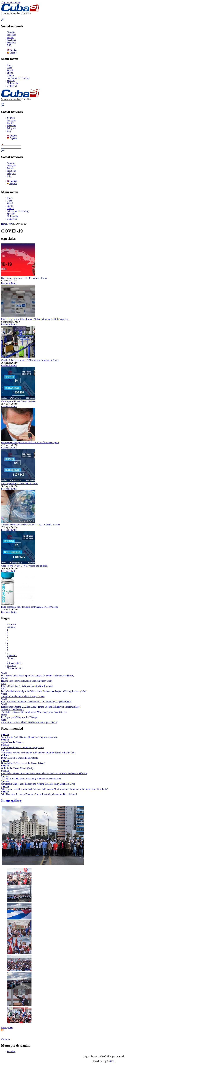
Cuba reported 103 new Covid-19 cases (19, 483)
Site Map (11, 1051)
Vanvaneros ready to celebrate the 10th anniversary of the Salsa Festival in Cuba (38, 752)
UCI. (112, 1061)
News (11, 224)
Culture (10, 75)
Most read (11, 665)
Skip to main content (10, 2)
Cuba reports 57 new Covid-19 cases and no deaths (24, 566)
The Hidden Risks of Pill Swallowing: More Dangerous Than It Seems (33, 712)
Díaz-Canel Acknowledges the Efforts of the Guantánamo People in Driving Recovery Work (44, 691)
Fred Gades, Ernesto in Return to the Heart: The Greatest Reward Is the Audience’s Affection (44, 773)
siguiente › (12, 655)
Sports (10, 73)
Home (10, 65)
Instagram (11, 35)
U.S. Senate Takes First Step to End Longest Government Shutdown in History (37, 675)
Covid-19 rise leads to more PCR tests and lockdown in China (29, 360)
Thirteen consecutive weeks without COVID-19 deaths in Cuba (30, 524)
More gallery (7, 1027)
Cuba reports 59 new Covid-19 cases (18, 401)
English (12, 50)
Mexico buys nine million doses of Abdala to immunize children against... (35, 319)
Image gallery (11, 800)
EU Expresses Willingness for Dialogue (19, 717)
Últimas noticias (14, 663)
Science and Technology (18, 78)
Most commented (15, 668)
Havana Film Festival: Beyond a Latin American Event (26, 681)
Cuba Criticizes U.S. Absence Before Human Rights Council (29, 722)
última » (11, 658)
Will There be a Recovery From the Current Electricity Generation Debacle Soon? (39, 794)
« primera (11, 624)
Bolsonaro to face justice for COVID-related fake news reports (30, 442)
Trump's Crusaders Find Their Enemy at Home (22, 696)
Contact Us (12, 86)
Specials (11, 80)
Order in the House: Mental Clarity (17, 768)
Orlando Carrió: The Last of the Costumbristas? (23, 763)
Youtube (11, 32)
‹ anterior (11, 627)
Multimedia (12, 83)
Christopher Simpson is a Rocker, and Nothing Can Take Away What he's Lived (38, 784)
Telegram (11, 42)
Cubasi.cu (5, 1039)
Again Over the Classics (12, 742)
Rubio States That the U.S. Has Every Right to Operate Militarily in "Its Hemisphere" (40, 707)
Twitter (10, 37)
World (10, 70)
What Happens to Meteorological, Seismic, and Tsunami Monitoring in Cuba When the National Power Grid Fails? (54, 789)
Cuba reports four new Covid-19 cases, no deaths (24, 278)
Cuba (9, 67)
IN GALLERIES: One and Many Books (19, 758)
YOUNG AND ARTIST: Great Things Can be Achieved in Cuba (31, 778)
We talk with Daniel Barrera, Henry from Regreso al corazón (29, 737)
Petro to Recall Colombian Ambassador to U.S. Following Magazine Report (36, 701)
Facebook (11, 40)
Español (12, 52)
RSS (9, 45)
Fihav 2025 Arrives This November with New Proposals (27, 686)
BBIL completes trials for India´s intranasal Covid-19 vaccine (29, 607)
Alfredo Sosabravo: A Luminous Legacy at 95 (22, 747)
